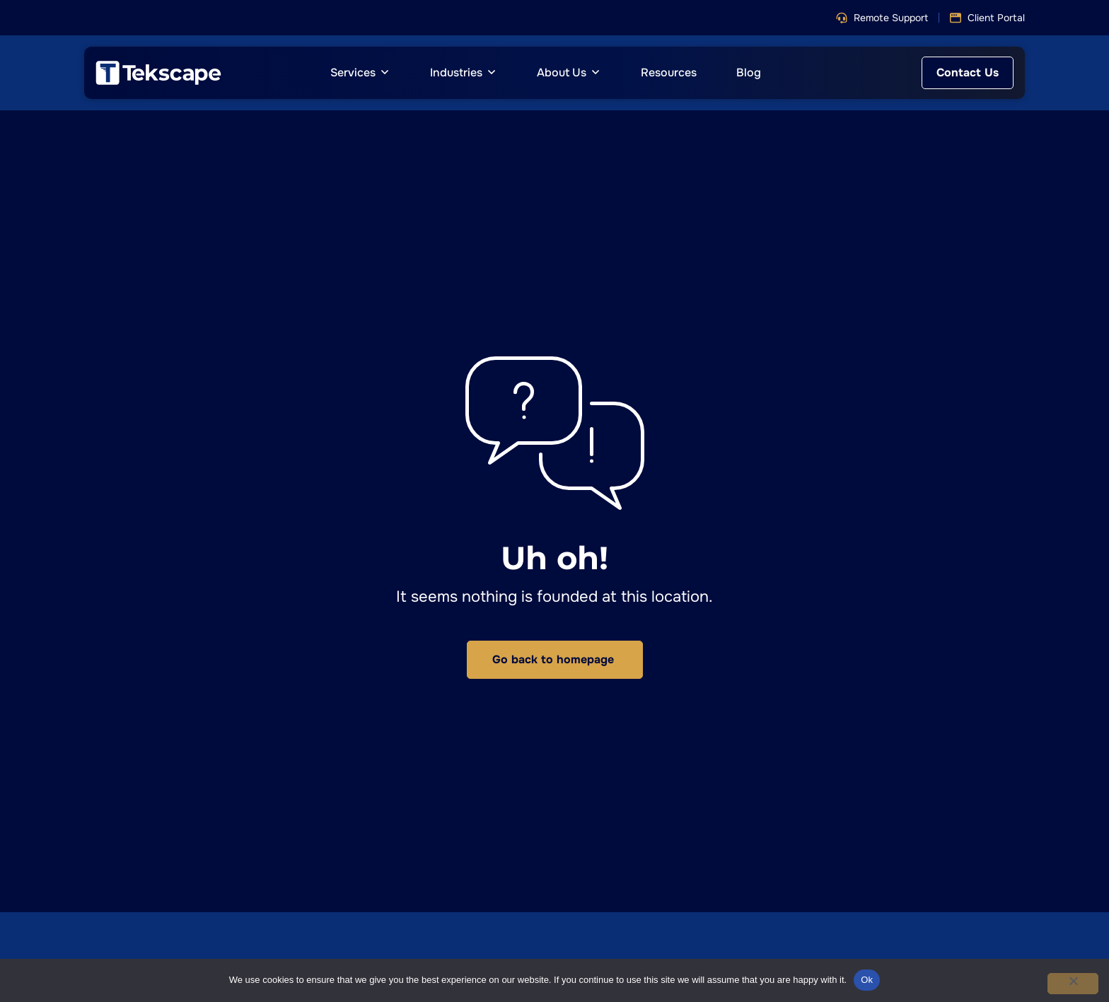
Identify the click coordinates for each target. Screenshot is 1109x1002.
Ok (867, 979)
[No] (1072, 983)
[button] (882, 18)
